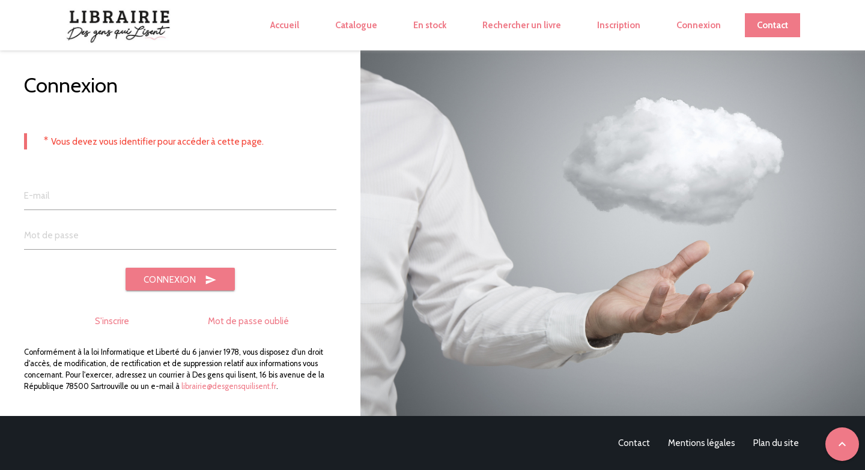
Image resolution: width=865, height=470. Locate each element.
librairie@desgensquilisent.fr (228, 386)
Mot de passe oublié (248, 321)
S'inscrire (112, 321)
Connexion (180, 280)
